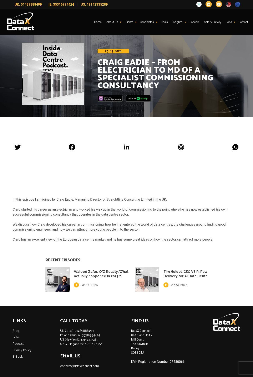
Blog (16, 330)
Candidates (147, 22)
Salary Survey (212, 22)
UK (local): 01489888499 (77, 330)
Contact (243, 22)
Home (98, 22)
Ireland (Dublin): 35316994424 (80, 335)
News (164, 22)
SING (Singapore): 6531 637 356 (81, 344)
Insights (177, 22)
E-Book (18, 356)
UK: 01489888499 (28, 4)
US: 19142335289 (94, 4)
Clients (129, 22)
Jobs (229, 22)
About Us (112, 22)
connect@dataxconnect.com (79, 366)
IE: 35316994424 (61, 4)
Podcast (194, 22)
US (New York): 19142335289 (79, 339)
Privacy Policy (22, 350)
